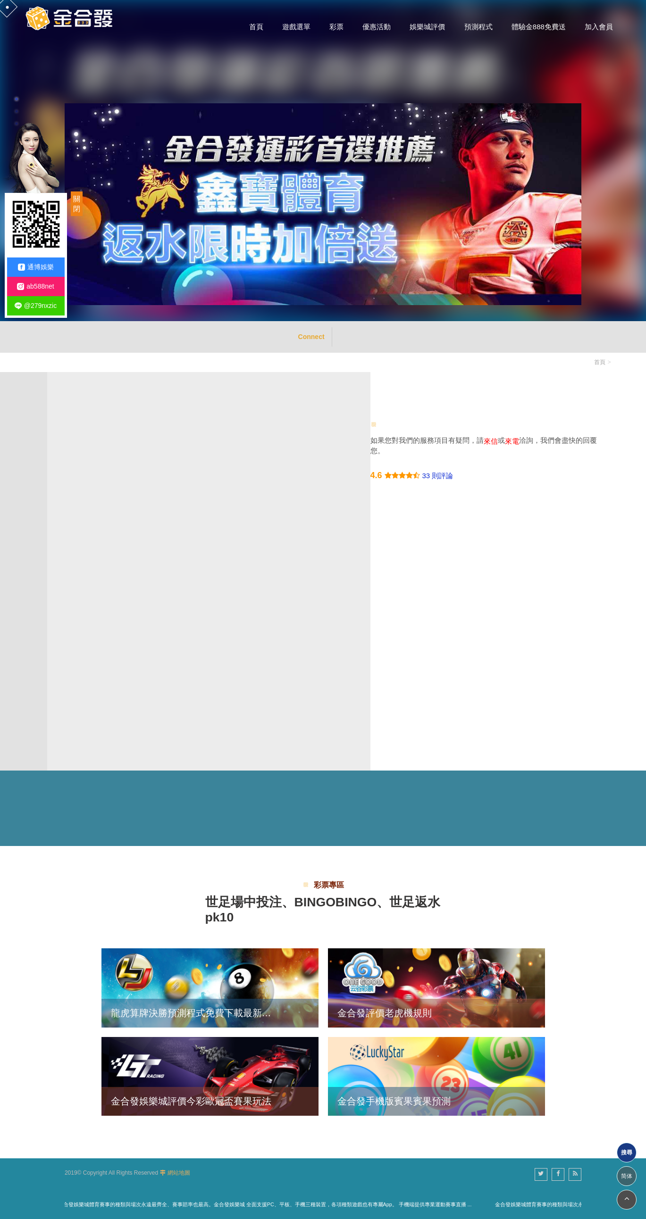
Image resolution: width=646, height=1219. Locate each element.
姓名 (78, 478)
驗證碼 (82, 667)
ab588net (35, 286)
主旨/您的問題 (95, 438)
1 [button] (16, 99)
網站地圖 (179, 1172)
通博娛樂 (36, 267)
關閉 (76, 204)
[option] (323, 160)
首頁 (599, 362)
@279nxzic (36, 306)
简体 (626, 1176)
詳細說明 (86, 599)
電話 (78, 518)
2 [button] (16, 111)
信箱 (78, 559)
